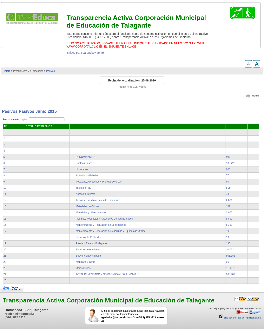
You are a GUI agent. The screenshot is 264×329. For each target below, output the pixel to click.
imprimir (255, 96)
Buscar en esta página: (16, 119)
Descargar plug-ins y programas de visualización (235, 308)
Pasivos (50, 71)
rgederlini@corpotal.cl (20, 313)
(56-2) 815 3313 (15, 317)
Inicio (7, 71)
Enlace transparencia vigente (85, 52)
